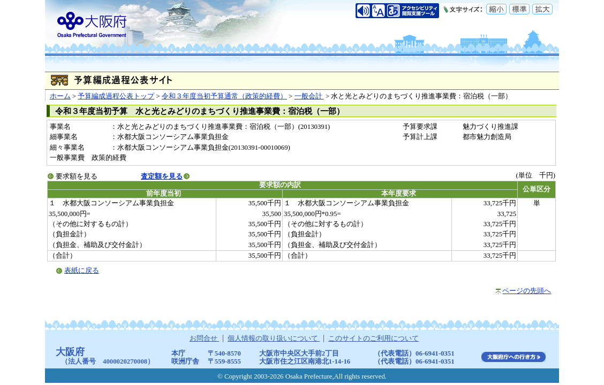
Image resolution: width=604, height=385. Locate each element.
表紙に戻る (81, 270)
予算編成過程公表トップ (116, 96)
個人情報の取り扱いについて (274, 338)
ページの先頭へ (526, 291)
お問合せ (204, 338)
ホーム (60, 96)
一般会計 (309, 96)
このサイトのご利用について (373, 338)
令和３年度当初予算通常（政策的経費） (224, 96)
